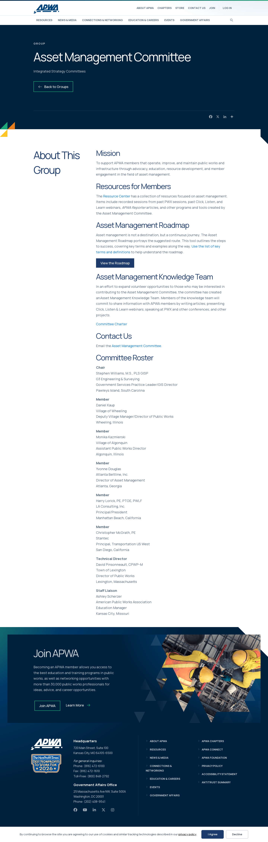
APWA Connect (212, 749)
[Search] (231, 19)
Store (179, 8)
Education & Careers (143, 20)
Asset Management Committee (136, 346)
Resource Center (116, 196)
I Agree (212, 834)
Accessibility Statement (219, 774)
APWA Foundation (214, 757)
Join (212, 8)
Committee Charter (111, 324)
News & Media (67, 20)
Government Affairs (195, 20)
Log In (227, 8)
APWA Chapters (213, 741)
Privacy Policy (212, 766)
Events (169, 20)
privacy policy (187, 834)
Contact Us (196, 8)
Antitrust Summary (216, 782)
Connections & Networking (102, 20)
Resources (44, 20)
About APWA (145, 8)
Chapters (164, 8)
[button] (115, 263)
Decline (237, 834)
